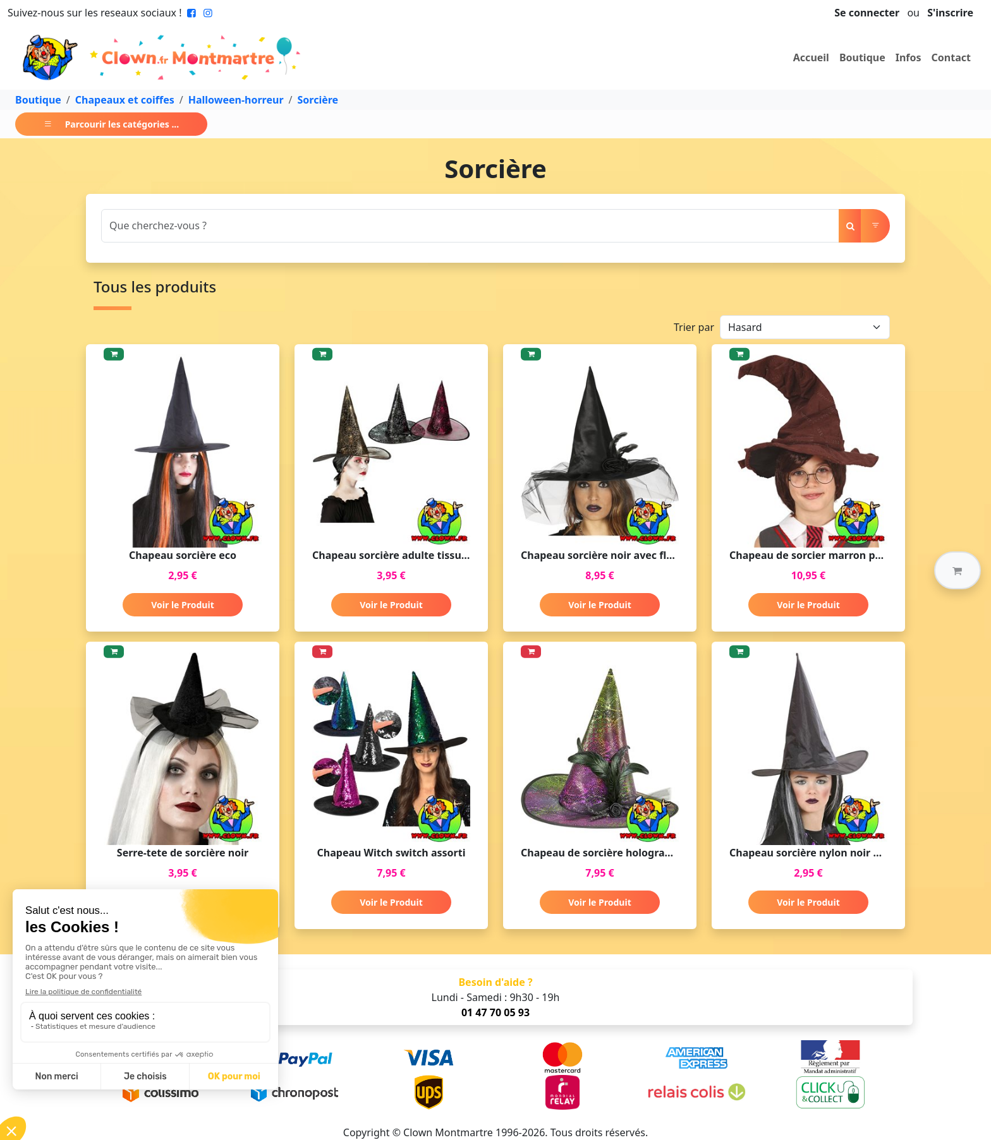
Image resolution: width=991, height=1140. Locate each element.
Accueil (811, 57)
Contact (951, 57)
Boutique (862, 57)
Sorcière (318, 100)
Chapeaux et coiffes (124, 100)
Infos (908, 57)
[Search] (470, 226)
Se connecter (866, 13)
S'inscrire (950, 13)
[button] (957, 570)
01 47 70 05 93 (495, 1012)
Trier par (694, 327)
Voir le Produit (182, 605)
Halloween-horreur (236, 100)
